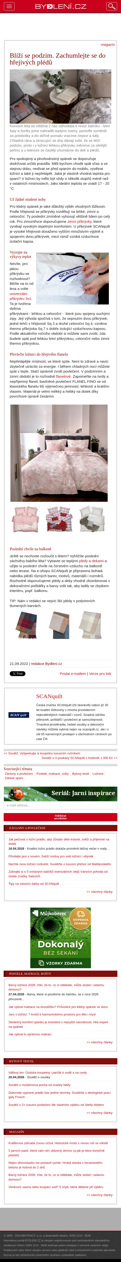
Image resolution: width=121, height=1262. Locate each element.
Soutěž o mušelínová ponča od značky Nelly (39, 1085)
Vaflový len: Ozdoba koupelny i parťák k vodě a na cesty (47, 1072)
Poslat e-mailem (73, 673)
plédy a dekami (91, 561)
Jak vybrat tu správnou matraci (29, 1034)
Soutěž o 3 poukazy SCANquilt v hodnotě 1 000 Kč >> (79, 758)
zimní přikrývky (79, 221)
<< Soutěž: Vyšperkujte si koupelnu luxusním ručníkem (42, 753)
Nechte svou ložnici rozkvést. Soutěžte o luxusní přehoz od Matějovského (59, 864)
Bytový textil (80, 773)
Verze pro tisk (100, 673)
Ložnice (98, 773)
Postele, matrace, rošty (52, 773)
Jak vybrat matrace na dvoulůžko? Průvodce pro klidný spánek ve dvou (58, 1007)
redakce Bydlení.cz (46, 664)
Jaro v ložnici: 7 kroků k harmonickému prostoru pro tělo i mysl (52, 1014)
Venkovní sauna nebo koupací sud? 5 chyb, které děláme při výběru (55, 1187)
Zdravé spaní (14, 778)
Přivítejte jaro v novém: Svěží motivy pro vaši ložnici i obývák (50, 856)
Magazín (16, 1132)
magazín (108, 44)
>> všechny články (100, 892)
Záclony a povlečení (19, 773)
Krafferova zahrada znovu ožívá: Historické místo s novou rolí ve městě (58, 1143)
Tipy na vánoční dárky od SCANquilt (33, 884)
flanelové (63, 376)
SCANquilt (49, 696)
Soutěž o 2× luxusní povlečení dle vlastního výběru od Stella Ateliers (56, 1105)
